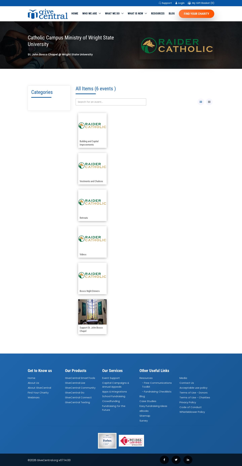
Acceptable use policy (193, 387)
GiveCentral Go (74, 392)
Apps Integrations (114, 391)
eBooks (144, 411)
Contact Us (186, 383)
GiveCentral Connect (78, 397)
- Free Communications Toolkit (157, 384)
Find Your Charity (196, 13)
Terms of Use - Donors (193, 392)
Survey (143, 420)
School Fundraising (113, 396)
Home (74, 13)
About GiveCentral (39, 387)
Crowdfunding (111, 401)
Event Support (111, 378)
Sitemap (144, 415)
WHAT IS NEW (135, 13)
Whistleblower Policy (192, 412)
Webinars (33, 397)
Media (183, 378)
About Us (33, 383)
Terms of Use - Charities (194, 397)
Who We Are (89, 13)
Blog (172, 13)
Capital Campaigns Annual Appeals (115, 384)
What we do (112, 13)
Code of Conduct (190, 407)
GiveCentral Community (80, 387)
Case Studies (147, 401)
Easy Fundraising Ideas (153, 406)
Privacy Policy (187, 402)
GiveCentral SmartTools (80, 378)
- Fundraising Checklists (156, 391)
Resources (158, 13)
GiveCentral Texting (77, 402)
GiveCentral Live (75, 383)
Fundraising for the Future (113, 408)
